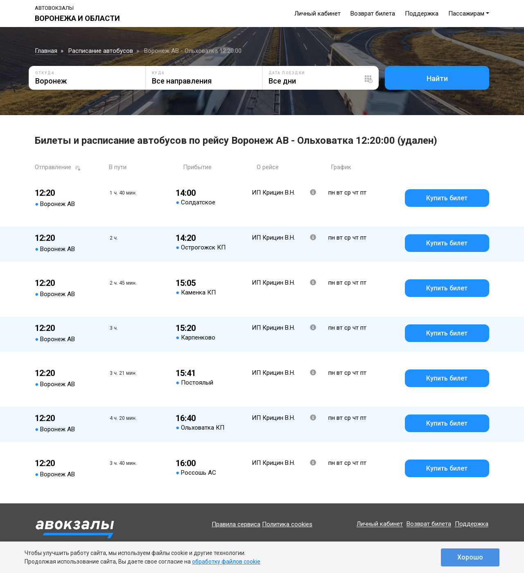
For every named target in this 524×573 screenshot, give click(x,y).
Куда (158, 73)
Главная (46, 50)
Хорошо (470, 557)
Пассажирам (466, 13)
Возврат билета (372, 13)
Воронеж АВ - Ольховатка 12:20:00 (193, 50)
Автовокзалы (54, 8)
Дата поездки (287, 73)
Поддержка (421, 13)
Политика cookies (287, 524)
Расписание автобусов (100, 50)
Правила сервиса (236, 524)
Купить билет (447, 198)
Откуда (44, 73)
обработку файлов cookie (226, 561)
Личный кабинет (317, 13)
